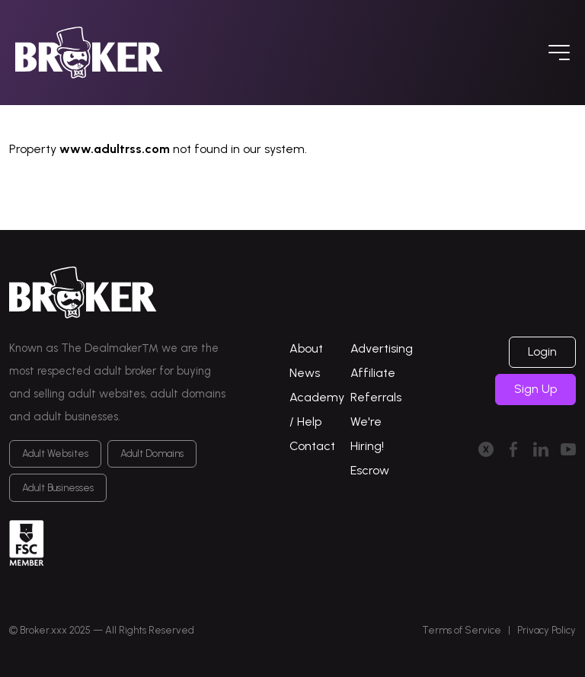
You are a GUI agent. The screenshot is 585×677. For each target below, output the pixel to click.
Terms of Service (461, 630)
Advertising (381, 348)
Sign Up (535, 389)
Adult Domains (152, 453)
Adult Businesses (58, 487)
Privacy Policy (546, 630)
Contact (312, 446)
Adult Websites (55, 453)
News (304, 373)
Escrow (369, 470)
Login (542, 351)
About (306, 348)
